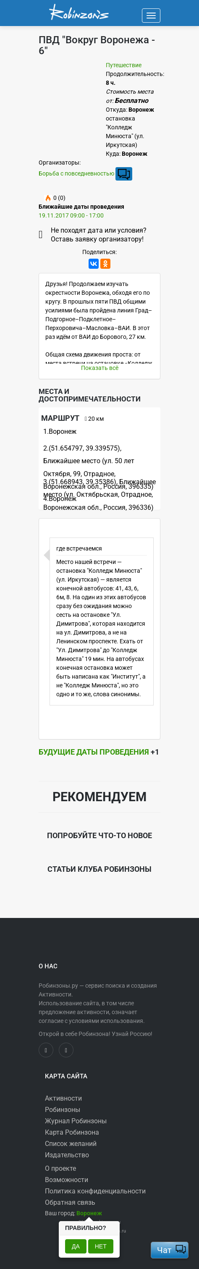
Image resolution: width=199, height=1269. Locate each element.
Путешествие (123, 65)
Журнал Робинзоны (76, 1121)
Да (76, 1246)
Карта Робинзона (72, 1132)
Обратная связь (70, 1202)
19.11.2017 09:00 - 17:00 (71, 215)
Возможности (66, 1180)
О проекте (60, 1168)
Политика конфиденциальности (95, 1191)
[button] (89, 1213)
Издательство (67, 1155)
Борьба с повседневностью (76, 173)
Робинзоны (62, 1110)
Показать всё (99, 367)
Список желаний (71, 1144)
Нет (101, 1246)
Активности (63, 1098)
